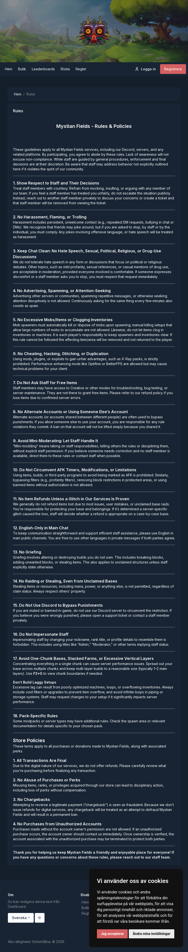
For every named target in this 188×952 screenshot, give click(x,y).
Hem (17, 94)
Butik (85, 908)
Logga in (145, 69)
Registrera (173, 69)
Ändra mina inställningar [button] (151, 934)
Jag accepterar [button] (112, 934)
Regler (87, 913)
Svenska (19, 918)
